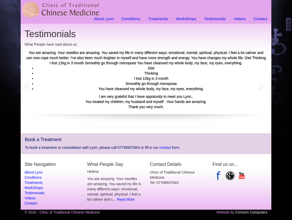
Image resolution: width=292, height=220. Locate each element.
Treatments (158, 19)
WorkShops (186, 19)
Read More (126, 199)
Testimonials (215, 19)
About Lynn (104, 19)
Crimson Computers (251, 212)
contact (165, 147)
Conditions (130, 19)
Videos (240, 19)
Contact (260, 19)
